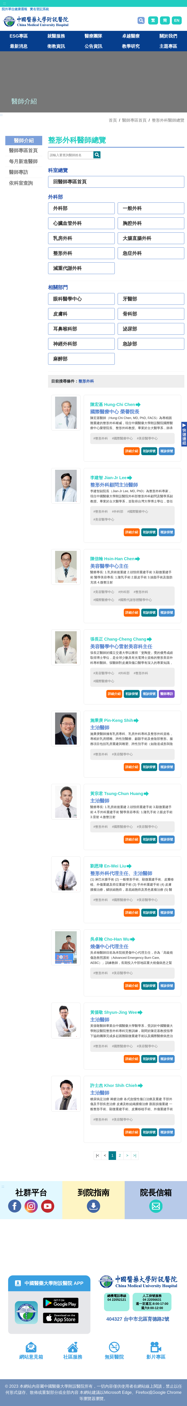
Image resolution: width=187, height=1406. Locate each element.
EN (176, 20)
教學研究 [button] (131, 46)
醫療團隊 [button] (93, 35)
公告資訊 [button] (93, 46)
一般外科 (132, 208)
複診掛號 (166, 451)
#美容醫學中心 (147, 438)
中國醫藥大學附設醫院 (137, 1281)
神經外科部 (65, 344)
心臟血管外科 (67, 223)
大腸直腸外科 (137, 238)
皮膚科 (60, 314)
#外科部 (117, 511)
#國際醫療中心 (122, 438)
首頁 (113, 120)
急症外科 (132, 253)
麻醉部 (60, 359)
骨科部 (130, 314)
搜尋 (141, 20)
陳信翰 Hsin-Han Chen (112, 558)
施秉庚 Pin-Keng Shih (111, 720)
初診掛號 (149, 451)
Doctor (96, 154)
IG (31, 1206)
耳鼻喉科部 (65, 329)
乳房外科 (62, 238)
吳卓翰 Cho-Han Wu (109, 939)
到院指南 (93, 1206)
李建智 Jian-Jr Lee (108, 477)
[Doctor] (74, 155)
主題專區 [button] (168, 46)
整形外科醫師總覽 (168, 120)
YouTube (47, 1206)
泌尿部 (130, 329)
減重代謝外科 (67, 268)
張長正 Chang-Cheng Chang (118, 639)
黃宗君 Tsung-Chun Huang (116, 793)
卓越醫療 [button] (131, 35)
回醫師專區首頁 (70, 181)
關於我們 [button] (168, 35)
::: (4, 3)
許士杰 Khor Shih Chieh (113, 1085)
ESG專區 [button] (19, 35)
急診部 (130, 344)
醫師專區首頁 (23, 150)
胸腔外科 (132, 223)
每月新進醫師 (23, 161)
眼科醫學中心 (67, 299)
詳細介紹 (131, 451)
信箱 (155, 1206)
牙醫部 (130, 299)
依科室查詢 (21, 183)
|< (97, 1155)
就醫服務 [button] (56, 35)
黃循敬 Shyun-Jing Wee (113, 1012)
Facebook (14, 1206)
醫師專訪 (18, 172)
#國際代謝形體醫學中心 (135, 600)
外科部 (60, 208)
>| (134, 1155)
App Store (61, 1318)
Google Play (61, 1303)
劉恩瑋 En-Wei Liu (108, 866)
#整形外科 (100, 438)
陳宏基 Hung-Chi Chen (112, 404)
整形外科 (62, 253)
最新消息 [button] (19, 46)
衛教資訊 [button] (56, 46)
